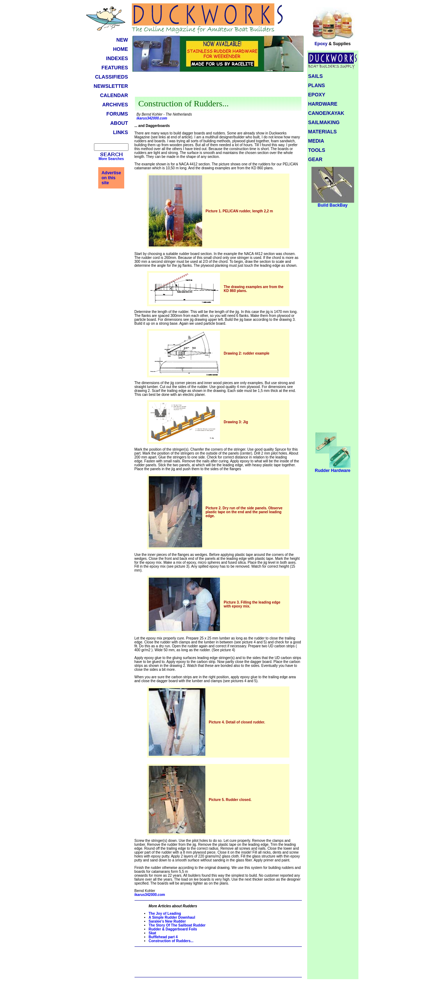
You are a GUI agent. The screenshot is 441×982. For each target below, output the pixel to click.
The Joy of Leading (165, 913)
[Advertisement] (218, 86)
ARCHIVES (115, 104)
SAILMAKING (324, 122)
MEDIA (316, 141)
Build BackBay (332, 203)
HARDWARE (322, 104)
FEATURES (114, 67)
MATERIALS (322, 131)
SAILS (315, 76)
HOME (120, 49)
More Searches (111, 159)
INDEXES (117, 58)
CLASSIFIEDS (111, 77)
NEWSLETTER (111, 86)
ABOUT (119, 123)
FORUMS (117, 114)
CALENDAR (114, 95)
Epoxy (332, 41)
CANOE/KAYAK (326, 113)
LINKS (120, 132)
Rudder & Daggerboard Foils (173, 929)
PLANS (316, 85)
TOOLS (316, 150)
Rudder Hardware (332, 468)
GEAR (315, 159)
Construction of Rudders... (171, 941)
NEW (122, 40)
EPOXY (316, 94)
